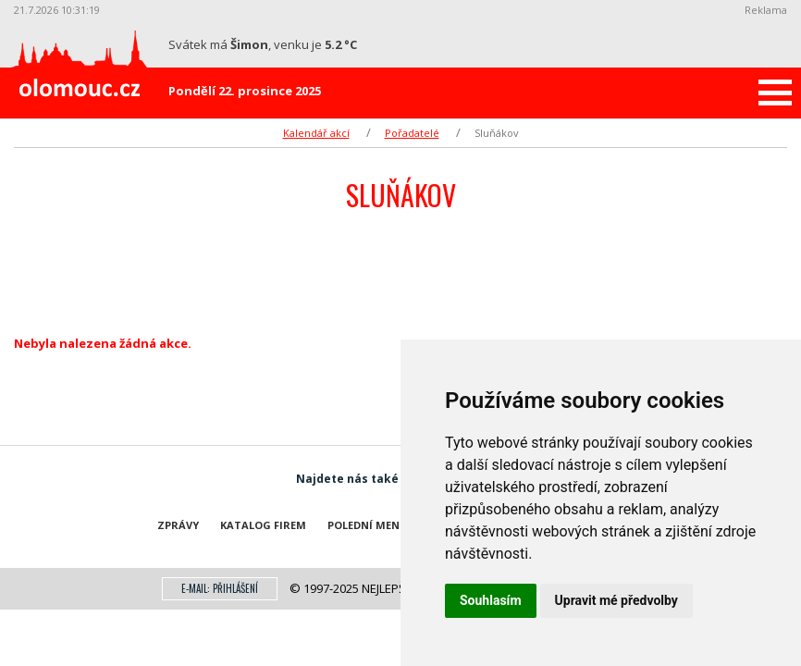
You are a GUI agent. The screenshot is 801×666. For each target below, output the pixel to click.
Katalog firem (263, 525)
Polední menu (367, 525)
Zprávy (178, 525)
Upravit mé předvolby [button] (616, 600)
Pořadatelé (412, 133)
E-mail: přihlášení (219, 588)
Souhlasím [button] (491, 600)
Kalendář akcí (316, 133)
